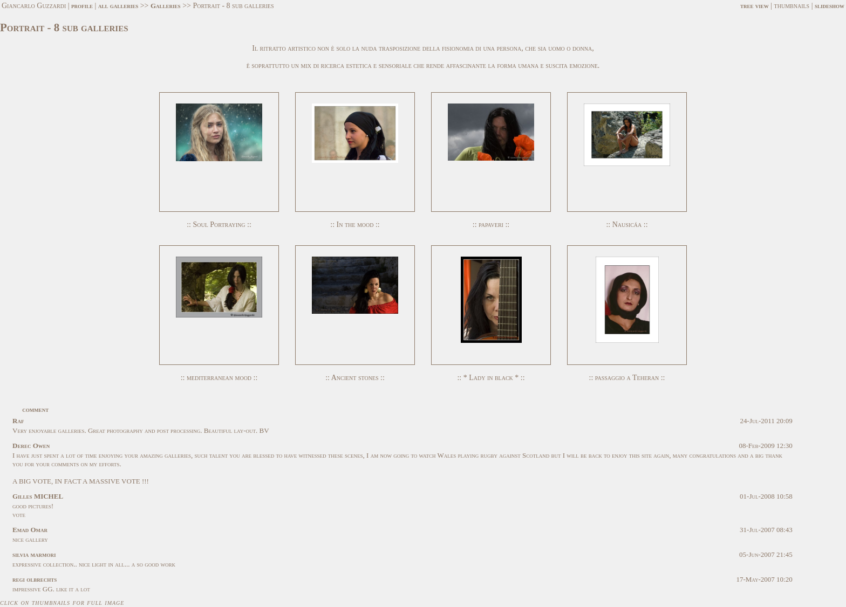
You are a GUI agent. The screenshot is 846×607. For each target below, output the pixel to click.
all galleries (118, 6)
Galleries (166, 6)
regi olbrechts (34, 579)
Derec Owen (31, 446)
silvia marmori (34, 554)
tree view (754, 6)
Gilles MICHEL (37, 496)
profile (82, 6)
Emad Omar (29, 530)
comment (35, 409)
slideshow (829, 6)
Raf (18, 421)
